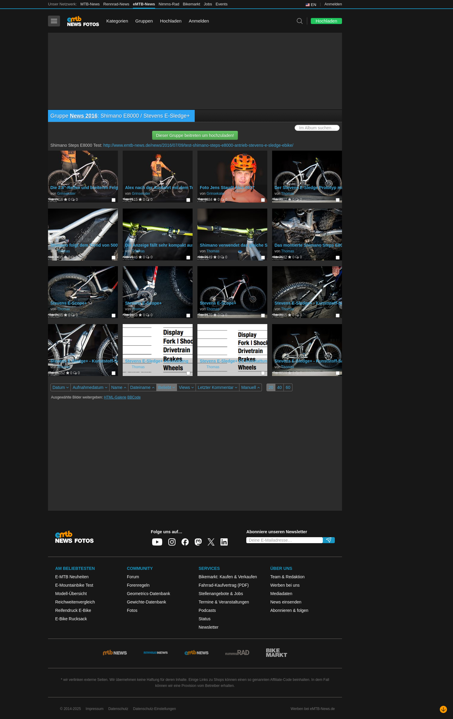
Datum (60, 387)
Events (222, 4)
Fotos (132, 610)
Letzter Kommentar (217, 387)
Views (186, 387)
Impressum (95, 709)
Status (205, 618)
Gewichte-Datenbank (146, 602)
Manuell (250, 387)
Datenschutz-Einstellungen (154, 709)
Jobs (208, 4)
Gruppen (144, 20)
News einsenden (286, 602)
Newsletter (208, 627)
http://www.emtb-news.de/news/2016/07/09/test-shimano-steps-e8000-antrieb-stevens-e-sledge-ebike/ (198, 145)
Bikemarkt (191, 4)
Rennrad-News (116, 4)
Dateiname (142, 387)
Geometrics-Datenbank (148, 593)
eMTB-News (144, 4)
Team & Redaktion (287, 576)
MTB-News (90, 4)
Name (118, 387)
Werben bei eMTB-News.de (313, 709)
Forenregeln (138, 585)
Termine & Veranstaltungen (224, 602)
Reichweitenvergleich (75, 602)
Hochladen (171, 20)
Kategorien (117, 20)
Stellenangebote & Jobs (221, 593)
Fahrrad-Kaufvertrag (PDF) (224, 585)
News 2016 (84, 116)
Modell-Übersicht (71, 593)
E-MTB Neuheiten (71, 576)
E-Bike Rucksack (71, 618)
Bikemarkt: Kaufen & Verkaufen (228, 576)
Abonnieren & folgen (289, 610)
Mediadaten (281, 593)
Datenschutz (118, 709)
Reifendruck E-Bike (73, 610)
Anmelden (333, 4)
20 (270, 387)
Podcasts (207, 610)
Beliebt (166, 387)
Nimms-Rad (169, 4)
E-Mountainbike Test (74, 585)
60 (288, 387)
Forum (133, 576)
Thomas (287, 193)
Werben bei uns (285, 585)
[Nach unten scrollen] (443, 709)
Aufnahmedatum (90, 387)
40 (279, 387)
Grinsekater (66, 193)
